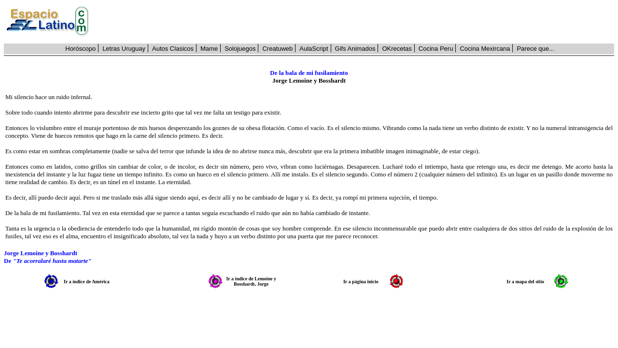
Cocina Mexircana (485, 48)
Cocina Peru (436, 48)
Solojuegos (240, 48)
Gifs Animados (355, 48)
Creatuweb (277, 48)
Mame (209, 48)
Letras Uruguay (123, 48)
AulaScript (313, 48)
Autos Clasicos (173, 48)
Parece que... (535, 48)
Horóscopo (80, 48)
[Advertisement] (357, 22)
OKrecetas (396, 48)
